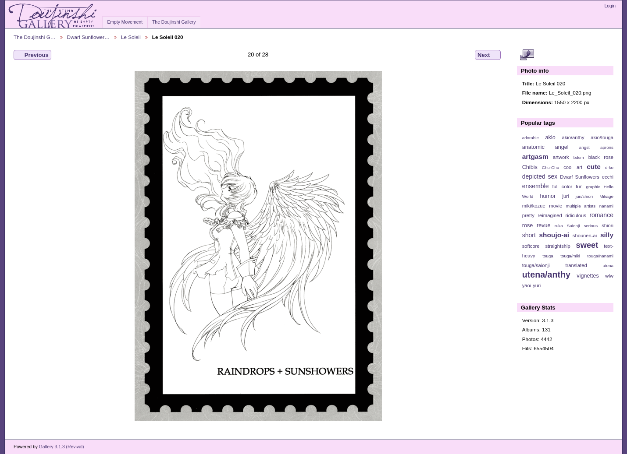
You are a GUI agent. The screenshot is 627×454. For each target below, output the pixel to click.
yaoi (526, 285)
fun (579, 186)
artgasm (535, 156)
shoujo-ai (554, 235)
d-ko (609, 167)
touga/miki (570, 255)
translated (576, 265)
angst (584, 147)
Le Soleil (131, 37)
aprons (606, 147)
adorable (530, 137)
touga (547, 255)
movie (555, 205)
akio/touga (602, 137)
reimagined (550, 215)
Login (610, 6)
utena (607, 265)
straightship (557, 246)
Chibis (530, 167)
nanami (606, 206)
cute (594, 166)
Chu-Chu (550, 167)
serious (591, 225)
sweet (587, 245)
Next (487, 55)
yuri (537, 285)
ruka (559, 225)
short (529, 235)
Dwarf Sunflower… (88, 37)
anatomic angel (545, 147)
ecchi (607, 176)
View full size (526, 55)
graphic (593, 186)
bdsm (579, 157)
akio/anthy (573, 137)
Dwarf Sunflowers (579, 176)
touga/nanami (600, 255)
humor (548, 196)
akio (550, 137)
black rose (600, 157)
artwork (561, 157)
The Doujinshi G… (35, 37)
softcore (531, 246)
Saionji (573, 225)
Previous (32, 55)
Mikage (606, 196)
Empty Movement (124, 22)
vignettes (588, 276)
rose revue (536, 225)
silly (606, 235)
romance (601, 214)
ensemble (535, 186)
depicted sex (540, 176)
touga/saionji (536, 265)
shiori (607, 225)
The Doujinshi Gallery (174, 22)
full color (562, 186)
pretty (528, 215)
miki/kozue (533, 205)
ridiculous (575, 215)
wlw (609, 275)
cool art (572, 167)
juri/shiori (584, 196)
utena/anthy (546, 274)
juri (566, 196)
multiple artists (580, 206)
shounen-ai (585, 235)
